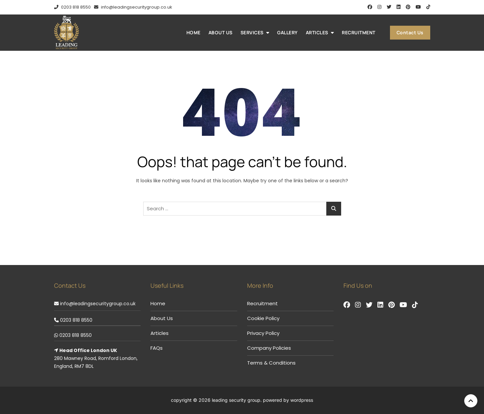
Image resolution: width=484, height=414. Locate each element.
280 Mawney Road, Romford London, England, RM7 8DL (96, 358)
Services (252, 32)
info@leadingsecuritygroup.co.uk (133, 7)
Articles (317, 32)
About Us (221, 32)
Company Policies (269, 347)
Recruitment (358, 32)
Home (193, 32)
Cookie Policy (263, 318)
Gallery (287, 32)
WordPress (301, 400)
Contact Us (410, 32)
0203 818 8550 (72, 7)
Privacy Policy (263, 333)
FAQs (156, 347)
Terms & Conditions (271, 362)
